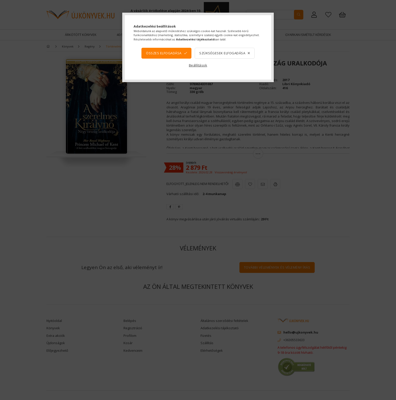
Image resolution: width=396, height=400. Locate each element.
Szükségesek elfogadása (222, 53)
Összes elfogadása (164, 53)
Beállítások (198, 65)
